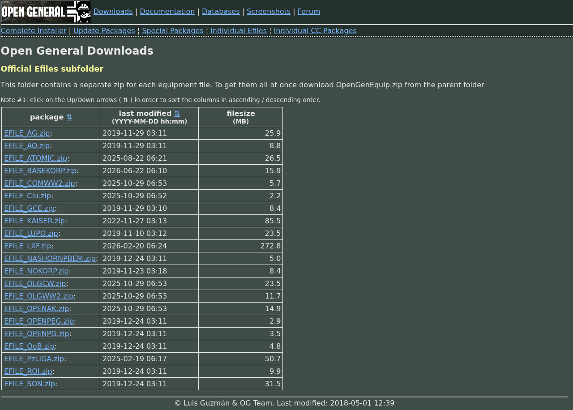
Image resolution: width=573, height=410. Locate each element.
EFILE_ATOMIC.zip (35, 158)
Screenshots (269, 11)
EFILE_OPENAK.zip (36, 308)
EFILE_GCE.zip (29, 208)
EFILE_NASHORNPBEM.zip (49, 258)
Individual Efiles (238, 30)
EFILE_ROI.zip (28, 371)
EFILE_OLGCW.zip (35, 283)
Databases (221, 11)
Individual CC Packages (315, 30)
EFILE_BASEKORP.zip (40, 171)
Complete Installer (34, 30)
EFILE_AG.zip (27, 133)
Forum (309, 11)
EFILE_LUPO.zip (31, 233)
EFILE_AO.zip (27, 145)
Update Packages (104, 30)
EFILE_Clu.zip (27, 196)
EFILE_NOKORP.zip (36, 271)
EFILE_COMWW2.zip (39, 183)
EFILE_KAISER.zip (34, 221)
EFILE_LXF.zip (27, 246)
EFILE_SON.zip (29, 384)
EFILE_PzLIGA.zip (34, 358)
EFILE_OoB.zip (29, 346)
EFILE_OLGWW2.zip (38, 296)
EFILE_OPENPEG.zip (39, 321)
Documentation (167, 11)
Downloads (113, 11)
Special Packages (172, 30)
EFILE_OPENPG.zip (36, 333)
